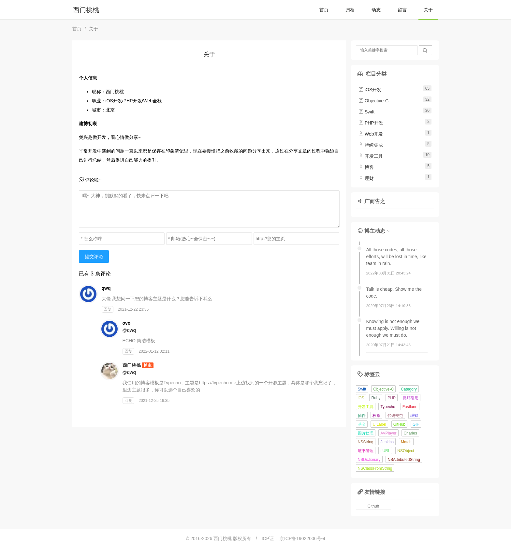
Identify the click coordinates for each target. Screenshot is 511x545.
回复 (107, 309)
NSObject (405, 451)
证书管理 (365, 451)
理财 (366, 178)
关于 (428, 9)
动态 (376, 9)
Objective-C (373, 100)
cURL (385, 451)
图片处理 (365, 433)
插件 (362, 415)
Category (409, 389)
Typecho (387, 407)
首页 (323, 9)
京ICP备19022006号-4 (302, 538)
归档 (350, 9)
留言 (402, 9)
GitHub (399, 424)
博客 (366, 167)
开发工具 (370, 156)
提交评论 (94, 256)
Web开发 (370, 134)
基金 (362, 424)
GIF (416, 424)
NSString (365, 442)
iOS (361, 398)
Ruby (375, 398)
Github (373, 506)
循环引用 (410, 398)
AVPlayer (388, 433)
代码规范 (395, 415)
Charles (410, 433)
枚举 (376, 415)
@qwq (129, 330)
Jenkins (387, 442)
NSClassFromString (375, 468)
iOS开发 (369, 89)
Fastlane (409, 407)
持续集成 (370, 145)
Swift (366, 111)
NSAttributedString (403, 459)
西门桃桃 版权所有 (233, 538)
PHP (391, 398)
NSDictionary (369, 459)
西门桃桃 (86, 9)
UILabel (379, 424)
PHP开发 (370, 122)
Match (406, 442)
